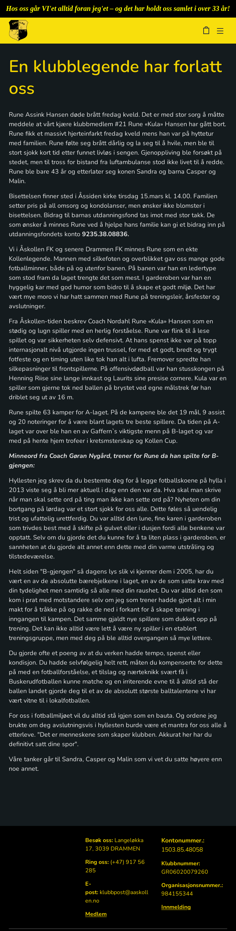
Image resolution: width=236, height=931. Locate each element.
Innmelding (176, 907)
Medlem (96, 914)
